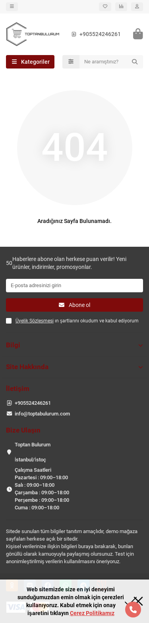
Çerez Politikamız (92, 613)
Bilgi (74, 345)
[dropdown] (12, 6)
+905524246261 (94, 34)
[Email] (74, 285)
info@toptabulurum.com (42, 414)
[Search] (111, 62)
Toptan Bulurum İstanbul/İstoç (32, 452)
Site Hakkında (74, 367)
